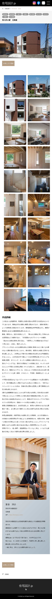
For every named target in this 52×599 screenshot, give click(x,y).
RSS (26, 589)
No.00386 (12, 14)
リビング (45, 14)
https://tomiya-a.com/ (16, 515)
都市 (25, 14)
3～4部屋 (12, 16)
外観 (5, 16)
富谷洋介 (5, 14)
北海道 (7, 574)
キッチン (39, 14)
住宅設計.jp (26, 585)
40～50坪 (32, 14)
